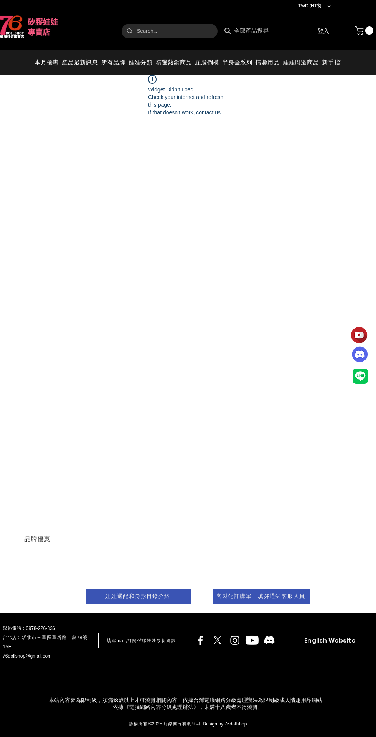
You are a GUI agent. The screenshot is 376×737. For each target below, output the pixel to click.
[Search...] (169, 31)
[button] (314, 6)
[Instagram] (234, 640)
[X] (217, 640)
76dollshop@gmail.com (27, 656)
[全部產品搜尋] (254, 30)
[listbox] (314, 6)
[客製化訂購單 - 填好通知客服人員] (261, 596)
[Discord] (269, 640)
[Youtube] (252, 640)
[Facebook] (200, 640)
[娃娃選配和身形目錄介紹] (138, 596)
